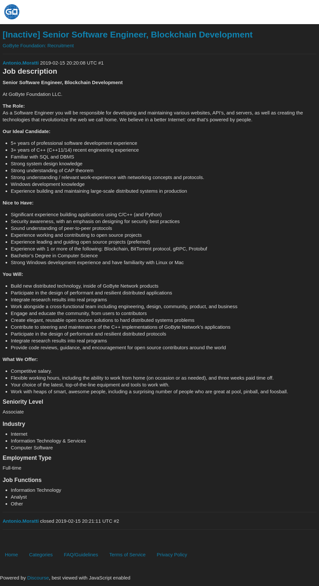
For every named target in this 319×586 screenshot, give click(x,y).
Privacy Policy (172, 554)
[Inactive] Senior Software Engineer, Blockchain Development (128, 34)
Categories (41, 554)
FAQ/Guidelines (81, 554)
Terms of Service (127, 554)
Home (11, 554)
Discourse (38, 577)
